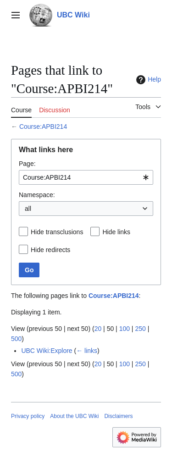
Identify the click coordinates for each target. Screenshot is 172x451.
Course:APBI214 (43, 126)
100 (124, 328)
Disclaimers (118, 416)
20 (98, 328)
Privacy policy (27, 416)
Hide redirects (50, 249)
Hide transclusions (57, 232)
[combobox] (86, 177)
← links (86, 350)
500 (16, 338)
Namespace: (37, 194)
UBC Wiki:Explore (46, 350)
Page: (27, 163)
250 (140, 328)
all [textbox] (28, 208)
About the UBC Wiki (74, 416)
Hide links (116, 232)
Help (147, 79)
